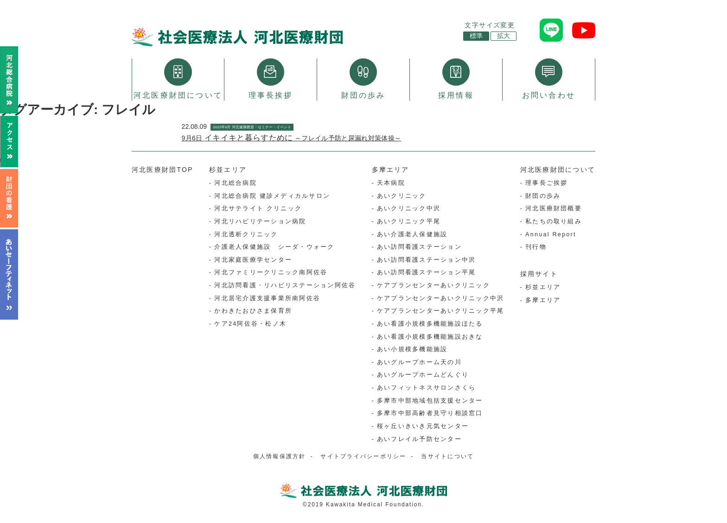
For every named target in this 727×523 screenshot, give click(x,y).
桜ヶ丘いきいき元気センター (423, 426)
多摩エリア (390, 170)
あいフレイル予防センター (419, 439)
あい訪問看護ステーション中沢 (426, 260)
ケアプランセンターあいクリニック (433, 286)
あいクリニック (402, 196)
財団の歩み (363, 79)
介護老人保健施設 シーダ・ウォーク (274, 247)
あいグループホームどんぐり (423, 375)
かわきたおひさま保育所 (253, 311)
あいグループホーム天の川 (419, 362)
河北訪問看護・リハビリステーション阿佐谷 (285, 286)
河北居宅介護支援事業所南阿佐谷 (267, 299)
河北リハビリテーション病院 (260, 222)
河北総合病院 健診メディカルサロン (272, 196)
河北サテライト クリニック (258, 209)
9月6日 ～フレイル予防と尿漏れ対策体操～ (292, 138)
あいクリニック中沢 (408, 209)
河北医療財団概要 (553, 209)
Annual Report (550, 234)
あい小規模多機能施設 (412, 350)
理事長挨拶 (271, 79)
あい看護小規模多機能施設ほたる (430, 324)
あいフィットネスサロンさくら (426, 388)
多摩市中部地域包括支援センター (430, 401)
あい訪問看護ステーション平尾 (426, 273)
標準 (476, 35)
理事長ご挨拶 (546, 183)
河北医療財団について (178, 79)
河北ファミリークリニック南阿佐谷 (270, 273)
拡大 (503, 35)
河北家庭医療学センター (253, 260)
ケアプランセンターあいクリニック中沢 (440, 299)
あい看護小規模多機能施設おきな (430, 337)
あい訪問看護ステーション (419, 247)
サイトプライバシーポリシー (363, 457)
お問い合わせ (548, 79)
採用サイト (539, 274)
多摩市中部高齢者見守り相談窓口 (430, 413)
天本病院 (391, 183)
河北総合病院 (235, 183)
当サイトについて (447, 457)
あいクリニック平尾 (408, 222)
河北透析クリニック (246, 234)
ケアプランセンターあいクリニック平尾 (440, 311)
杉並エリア (228, 170)
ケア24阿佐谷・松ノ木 (250, 324)
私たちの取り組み (553, 222)
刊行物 (536, 247)
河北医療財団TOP (162, 170)
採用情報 (456, 79)
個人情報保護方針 (279, 457)
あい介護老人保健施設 (412, 234)
